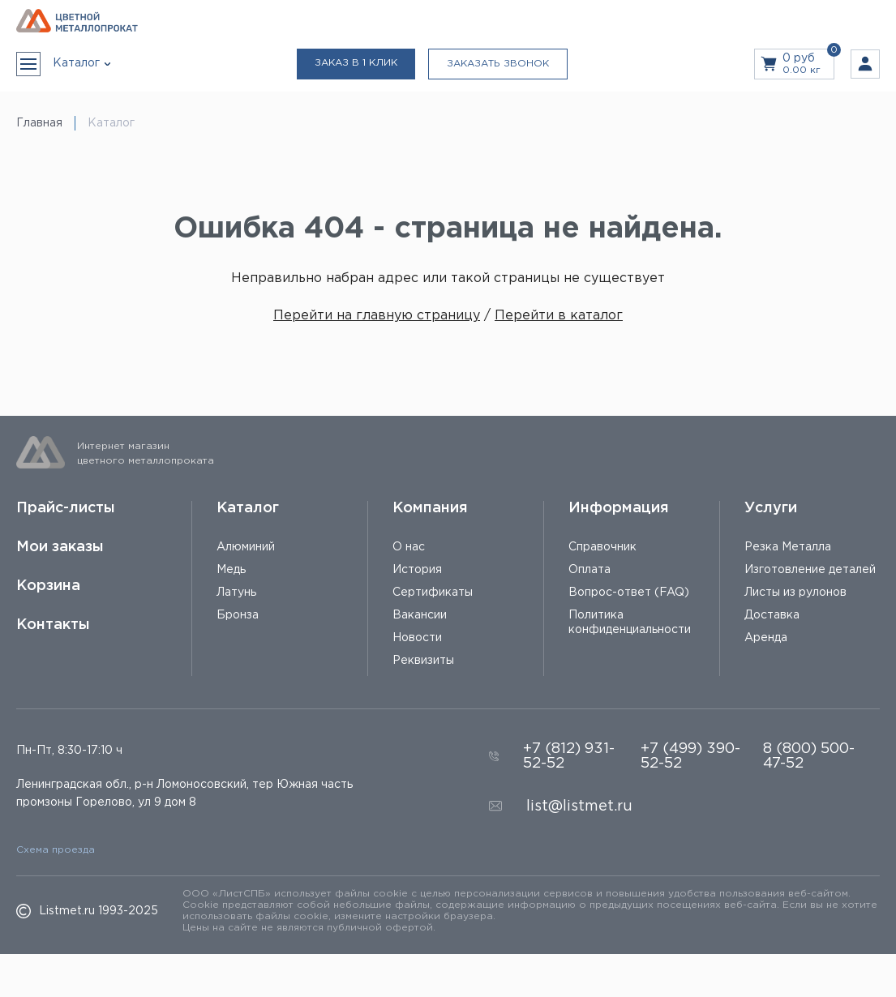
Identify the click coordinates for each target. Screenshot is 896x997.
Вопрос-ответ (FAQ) (628, 592)
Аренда (765, 638)
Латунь (236, 592)
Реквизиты (423, 660)
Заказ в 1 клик (356, 62)
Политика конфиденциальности (629, 622)
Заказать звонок (498, 63)
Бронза (237, 615)
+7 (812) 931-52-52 (569, 756)
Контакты (53, 624)
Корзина (48, 586)
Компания (430, 508)
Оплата (589, 570)
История (417, 570)
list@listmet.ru (579, 806)
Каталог (247, 508)
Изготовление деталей (810, 570)
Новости (417, 638)
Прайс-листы (65, 508)
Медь (231, 570)
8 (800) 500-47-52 (809, 756)
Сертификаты (432, 592)
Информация (618, 508)
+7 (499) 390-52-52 (690, 756)
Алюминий (245, 547)
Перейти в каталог (559, 316)
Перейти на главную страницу (376, 316)
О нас (408, 547)
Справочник (602, 547)
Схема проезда (55, 849)
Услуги (770, 508)
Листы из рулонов (795, 592)
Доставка (772, 615)
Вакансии (419, 615)
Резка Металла (787, 547)
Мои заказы (60, 547)
